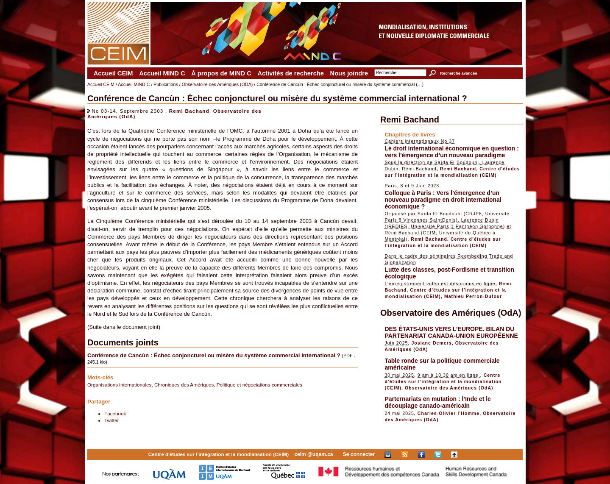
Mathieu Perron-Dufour (473, 296)
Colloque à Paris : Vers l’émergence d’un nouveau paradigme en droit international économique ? (442, 199)
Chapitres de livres (409, 134)
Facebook (115, 413)
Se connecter (359, 454)
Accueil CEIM (113, 73)
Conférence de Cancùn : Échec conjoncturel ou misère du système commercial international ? (213, 355)
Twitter (111, 420)
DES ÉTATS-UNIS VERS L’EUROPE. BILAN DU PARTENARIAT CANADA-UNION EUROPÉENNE (451, 332)
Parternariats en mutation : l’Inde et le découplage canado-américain (437, 402)
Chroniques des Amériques (184, 384)
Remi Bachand (189, 111)
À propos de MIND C (221, 73)
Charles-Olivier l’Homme (448, 413)
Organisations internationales (119, 384)
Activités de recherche (290, 73)
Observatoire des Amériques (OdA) (450, 312)
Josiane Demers (431, 342)
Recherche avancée (458, 73)
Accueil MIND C (162, 73)
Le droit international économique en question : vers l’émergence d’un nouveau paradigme (451, 152)
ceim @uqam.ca (313, 454)
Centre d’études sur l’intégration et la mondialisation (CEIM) (442, 381)
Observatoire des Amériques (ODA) (217, 84)
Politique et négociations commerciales (259, 384)
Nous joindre (349, 73)
